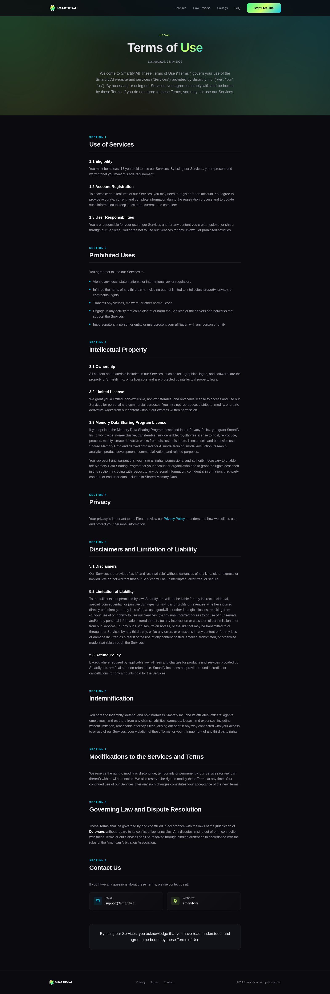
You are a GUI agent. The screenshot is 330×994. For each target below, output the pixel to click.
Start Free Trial (264, 8)
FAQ (237, 8)
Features (180, 8)
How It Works (201, 8)
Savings (222, 8)
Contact (169, 982)
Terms (154, 982)
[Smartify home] (64, 8)
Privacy (140, 982)
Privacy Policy (174, 519)
